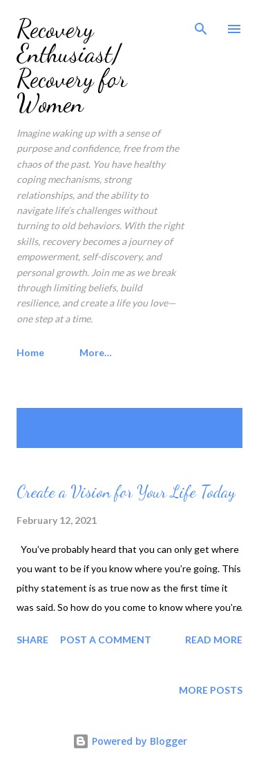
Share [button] (32, 639)
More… (95, 352)
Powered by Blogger (130, 741)
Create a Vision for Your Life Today (126, 492)
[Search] (201, 25)
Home (30, 352)
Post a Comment (105, 639)
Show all (207, 421)
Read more (213, 639)
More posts (210, 690)
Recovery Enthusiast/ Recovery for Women (72, 66)
